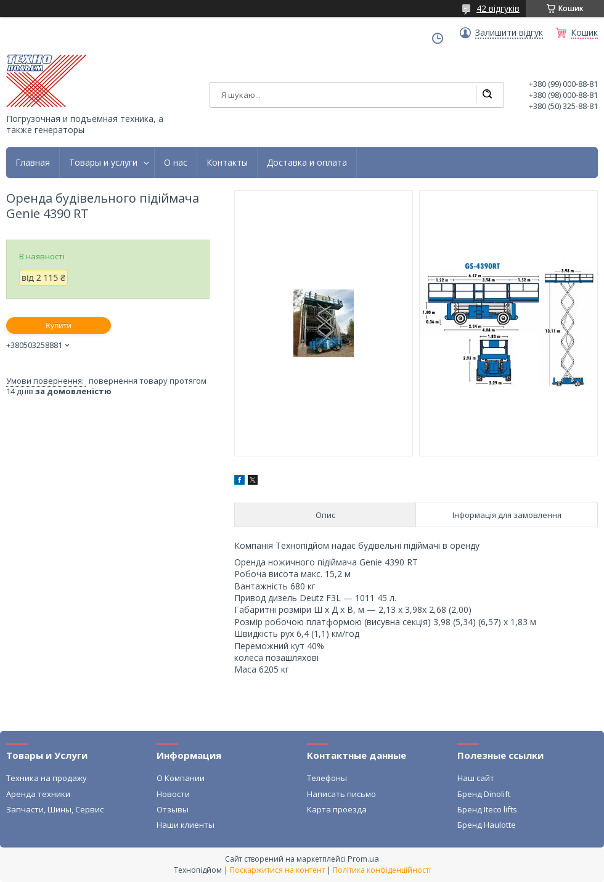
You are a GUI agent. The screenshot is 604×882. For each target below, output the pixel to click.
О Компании (181, 777)
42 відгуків (498, 8)
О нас (175, 162)
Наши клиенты (185, 824)
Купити (58, 325)
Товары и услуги (103, 162)
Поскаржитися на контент (277, 870)
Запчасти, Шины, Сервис (55, 809)
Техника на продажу (46, 777)
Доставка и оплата (307, 162)
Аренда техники (38, 793)
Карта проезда (337, 809)
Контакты (227, 162)
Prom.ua (363, 858)
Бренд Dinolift (483, 793)
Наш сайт (475, 777)
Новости (173, 793)
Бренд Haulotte (486, 824)
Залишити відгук (509, 32)
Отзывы (173, 809)
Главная (32, 162)
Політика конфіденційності (382, 870)
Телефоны (327, 777)
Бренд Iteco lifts (487, 809)
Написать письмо (341, 793)
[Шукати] (487, 94)
